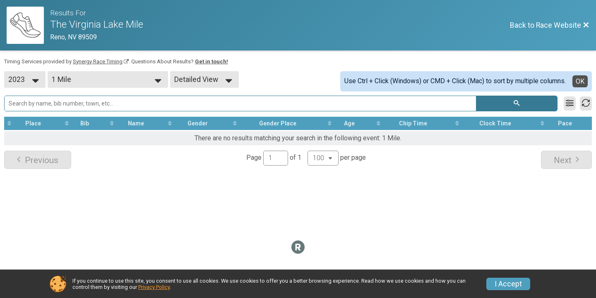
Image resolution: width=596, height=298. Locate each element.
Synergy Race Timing (98, 61)
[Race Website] (28, 25)
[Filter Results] (570, 103)
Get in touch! (211, 61)
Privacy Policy (154, 287)
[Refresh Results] (586, 103)
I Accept (508, 284)
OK (580, 81)
